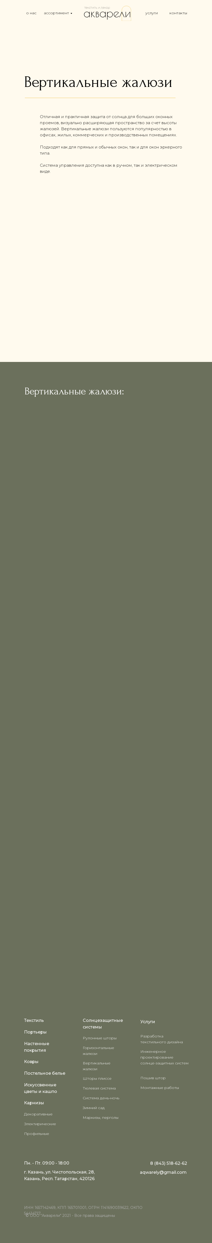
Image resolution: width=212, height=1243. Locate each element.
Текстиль (34, 1020)
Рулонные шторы (100, 1038)
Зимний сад (94, 1107)
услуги (151, 13)
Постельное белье (44, 1073)
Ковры (31, 1061)
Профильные (36, 1133)
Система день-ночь (101, 1098)
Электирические (40, 1123)
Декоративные (38, 1114)
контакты (178, 13)
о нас (31, 13)
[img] (107, 13)
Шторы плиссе (97, 1078)
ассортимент (56, 13)
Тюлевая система (99, 1088)
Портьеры (35, 1032)
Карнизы (34, 1102)
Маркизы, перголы (100, 1117)
